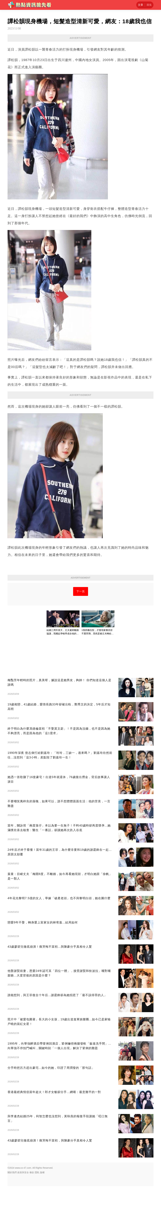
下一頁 (80, 637)
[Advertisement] (80, 606)
